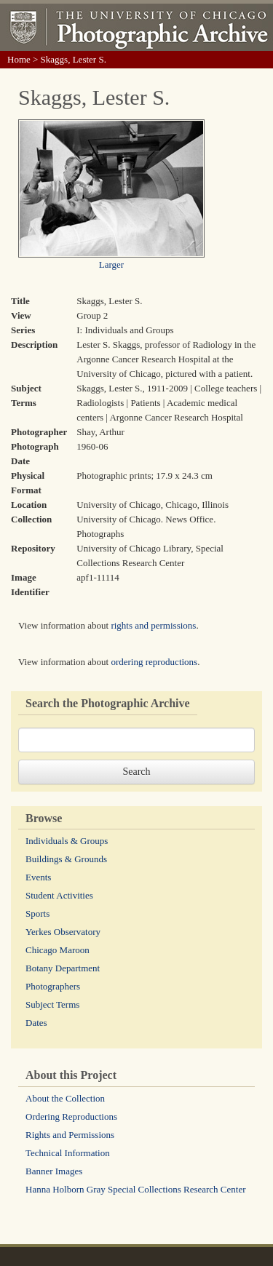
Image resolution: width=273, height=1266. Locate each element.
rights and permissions (153, 625)
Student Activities (59, 895)
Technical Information (67, 1152)
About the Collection (65, 1098)
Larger (111, 264)
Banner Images (53, 1171)
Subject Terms (52, 1004)
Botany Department (62, 968)
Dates (36, 1022)
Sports (37, 913)
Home (19, 59)
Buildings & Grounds (66, 858)
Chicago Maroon (57, 949)
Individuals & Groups (66, 840)
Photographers (52, 986)
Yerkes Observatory (62, 931)
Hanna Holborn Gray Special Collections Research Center (135, 1189)
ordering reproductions (154, 661)
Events (38, 877)
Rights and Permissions (69, 1134)
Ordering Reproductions (71, 1116)
